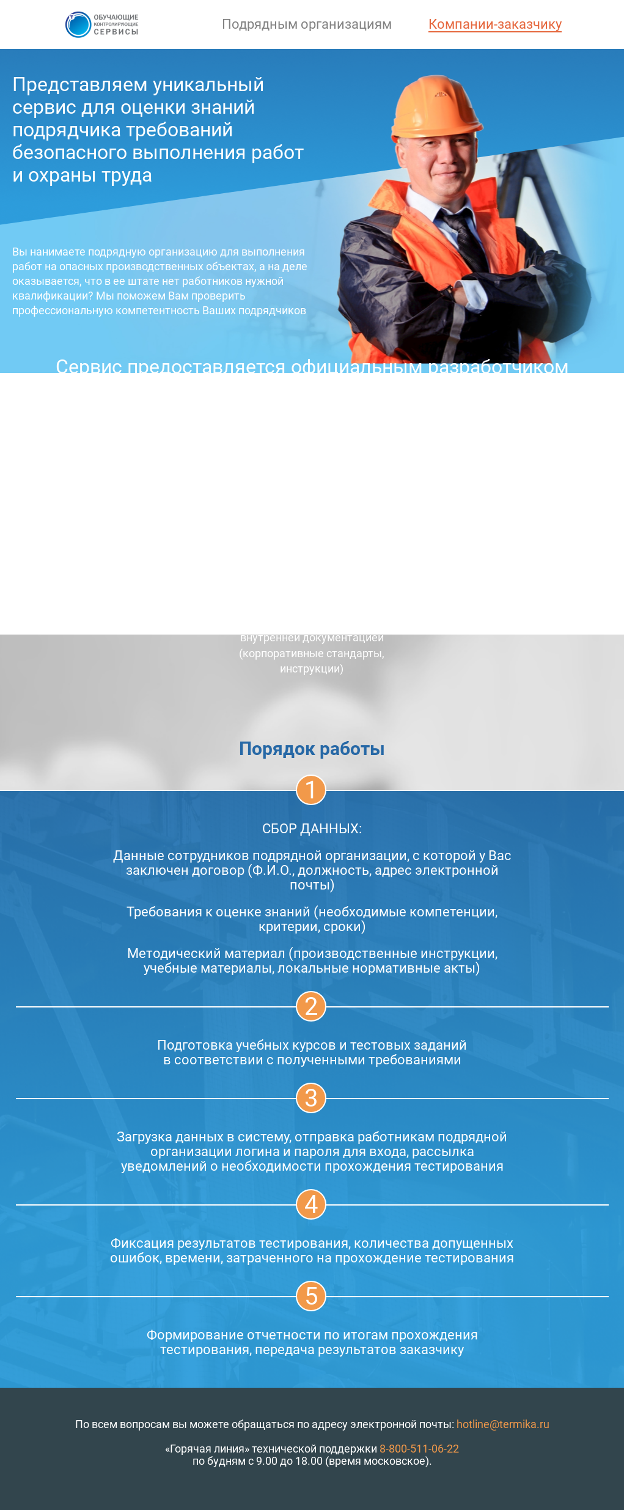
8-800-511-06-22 (419, 1448)
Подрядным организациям (307, 24)
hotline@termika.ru (503, 1424)
